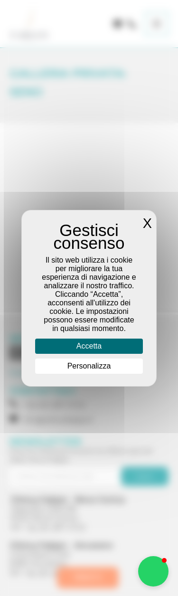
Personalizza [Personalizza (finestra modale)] (89, 366)
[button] (153, 571)
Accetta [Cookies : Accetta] (89, 346)
